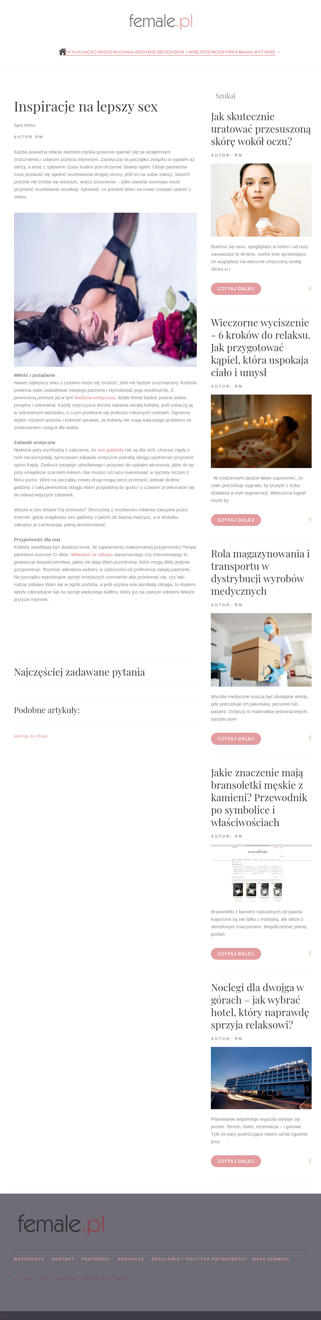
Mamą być (251, 52)
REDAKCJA (131, 1259)
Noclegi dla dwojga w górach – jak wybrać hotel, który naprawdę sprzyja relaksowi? (260, 1005)
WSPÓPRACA (29, 1259)
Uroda (165, 52)
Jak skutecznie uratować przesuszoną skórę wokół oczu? (261, 128)
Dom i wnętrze (192, 52)
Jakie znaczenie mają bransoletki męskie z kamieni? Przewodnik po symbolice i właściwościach (259, 797)
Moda (106, 52)
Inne (269, 52)
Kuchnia (123, 52)
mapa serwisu (271, 1259)
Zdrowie (145, 52)
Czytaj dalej (236, 288)
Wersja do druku (31, 736)
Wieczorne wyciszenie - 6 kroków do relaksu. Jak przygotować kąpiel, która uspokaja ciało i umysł (260, 347)
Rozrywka (225, 52)
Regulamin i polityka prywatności (199, 1259)
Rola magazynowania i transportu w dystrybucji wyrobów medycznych (260, 571)
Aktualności (81, 52)
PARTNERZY (96, 1259)
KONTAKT (63, 1259)
